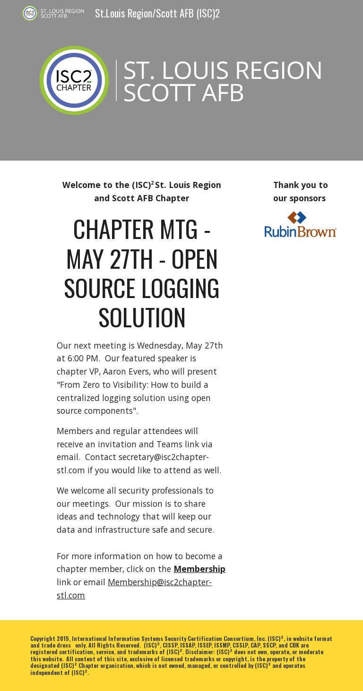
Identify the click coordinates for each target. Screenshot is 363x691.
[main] (141, 357)
